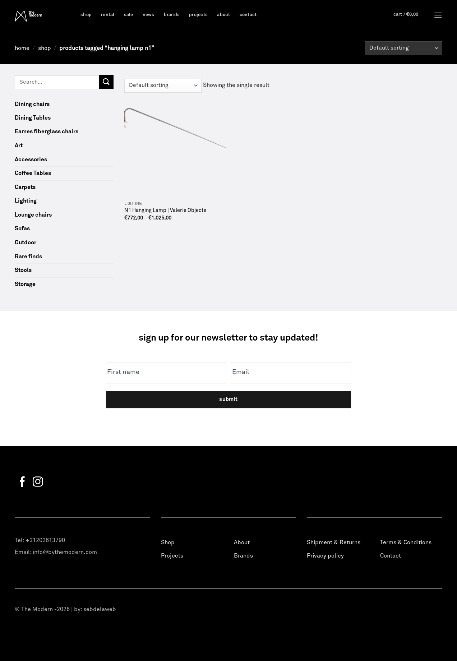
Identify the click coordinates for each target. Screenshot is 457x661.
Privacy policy (325, 556)
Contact (248, 15)
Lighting (26, 201)
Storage (25, 284)
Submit (228, 399)
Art (19, 145)
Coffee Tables (33, 173)
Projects (198, 15)
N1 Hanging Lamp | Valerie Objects (165, 210)
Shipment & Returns (333, 542)
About (223, 15)
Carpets (25, 187)
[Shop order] (403, 48)
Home (22, 48)
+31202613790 (45, 540)
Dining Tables (33, 118)
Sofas (22, 228)
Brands (172, 15)
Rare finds (28, 256)
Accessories (31, 159)
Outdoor (25, 242)
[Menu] (438, 15)
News (148, 15)
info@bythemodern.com (65, 552)
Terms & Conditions (405, 542)
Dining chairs (32, 104)
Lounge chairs (33, 215)
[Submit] (106, 82)
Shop (86, 15)
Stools (23, 270)
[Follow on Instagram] (38, 482)
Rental (108, 15)
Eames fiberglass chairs (46, 131)
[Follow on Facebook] (22, 482)
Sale (128, 15)
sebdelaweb (99, 609)
